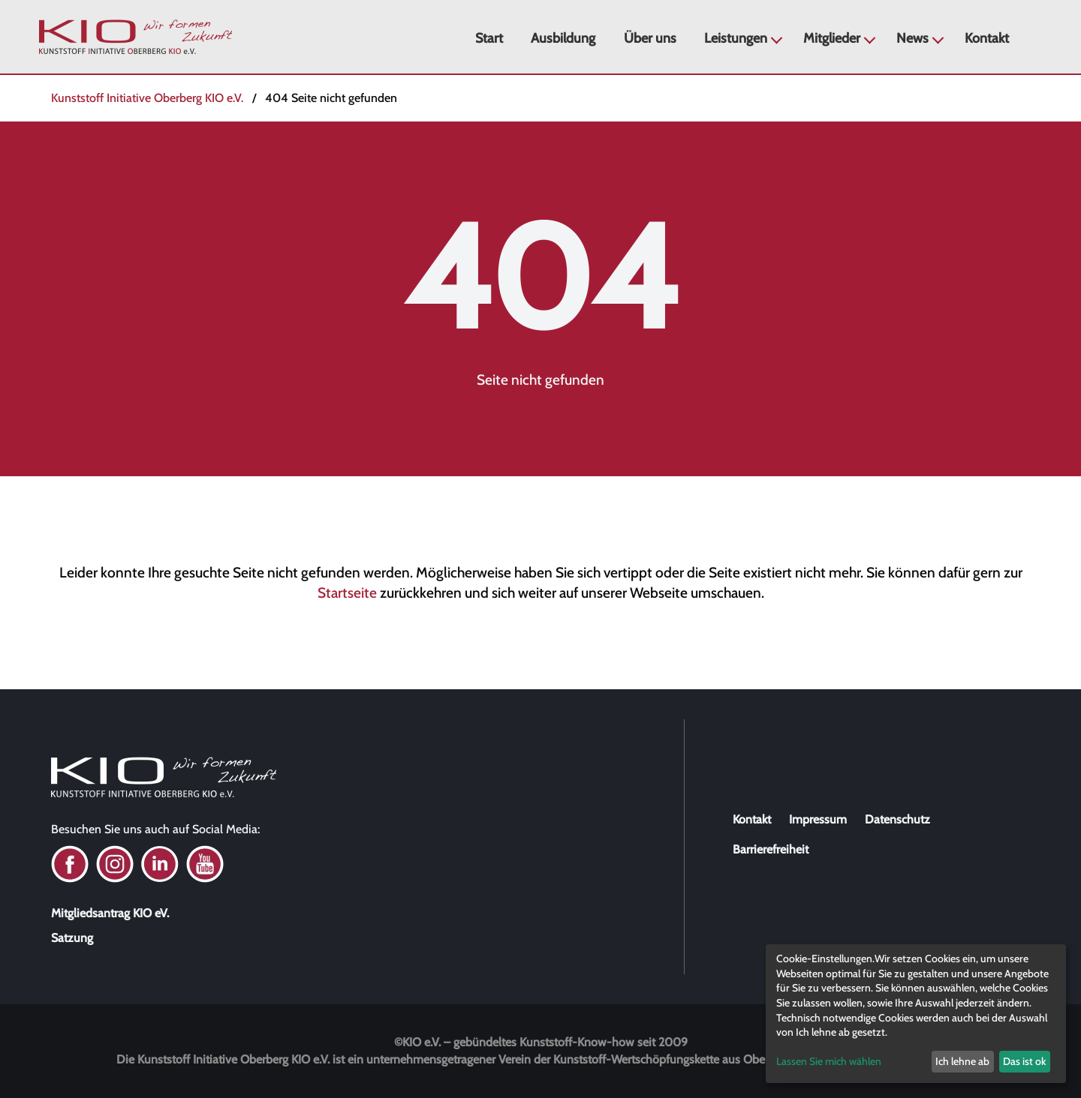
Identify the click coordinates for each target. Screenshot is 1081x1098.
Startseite (347, 593)
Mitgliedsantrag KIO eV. (110, 913)
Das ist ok (1024, 1061)
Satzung (72, 938)
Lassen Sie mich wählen (828, 1061)
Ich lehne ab (962, 1061)
